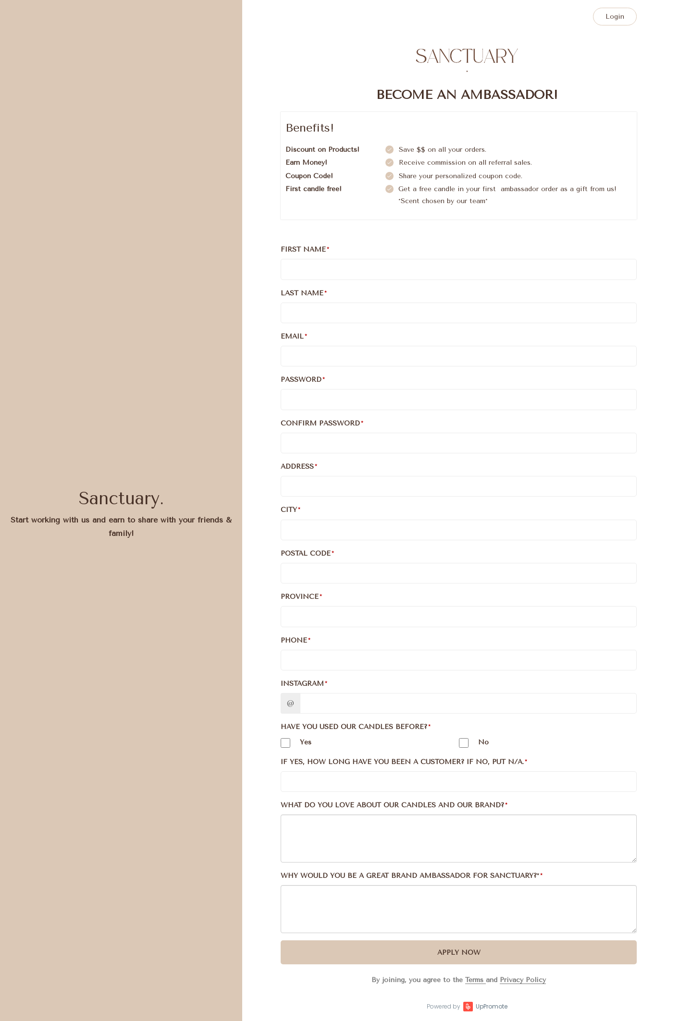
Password (301, 380)
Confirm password (320, 423)
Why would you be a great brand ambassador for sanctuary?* (410, 876)
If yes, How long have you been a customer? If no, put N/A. (402, 762)
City (289, 510)
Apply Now (459, 952)
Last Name (302, 293)
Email (292, 336)
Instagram (302, 684)
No (474, 743)
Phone (294, 640)
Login (615, 16)
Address (297, 466)
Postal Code (306, 553)
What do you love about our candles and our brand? (392, 805)
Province (300, 597)
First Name (303, 249)
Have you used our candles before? (354, 727)
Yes (296, 743)
